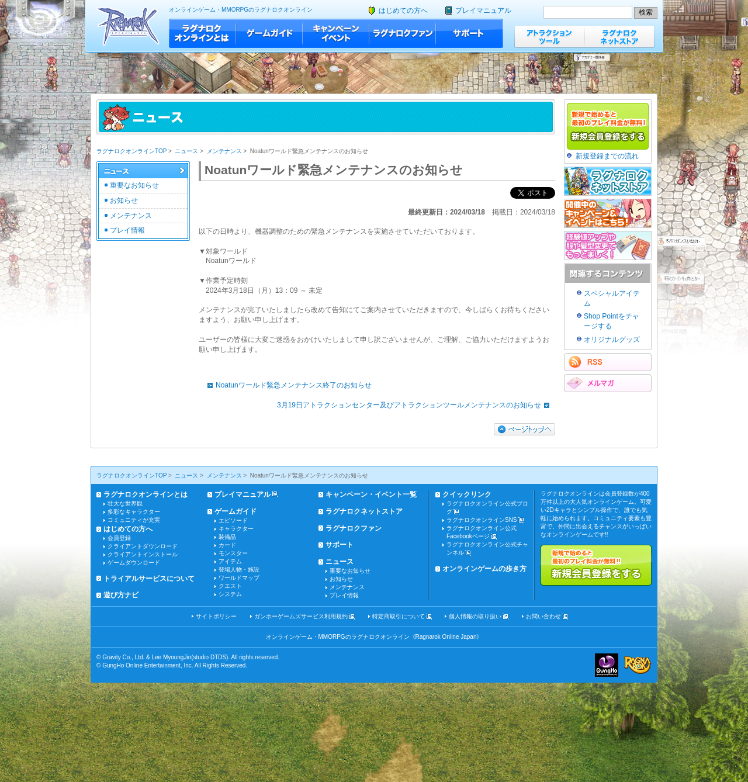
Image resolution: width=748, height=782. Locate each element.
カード (227, 545)
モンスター (233, 553)
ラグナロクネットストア (619, 36)
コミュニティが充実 (134, 520)
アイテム (230, 561)
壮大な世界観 (125, 503)
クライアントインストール (143, 554)
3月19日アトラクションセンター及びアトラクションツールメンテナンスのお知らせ (416, 405)
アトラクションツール (549, 36)
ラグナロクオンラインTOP (131, 151)
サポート (469, 33)
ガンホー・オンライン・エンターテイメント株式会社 (606, 665)
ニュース (186, 151)
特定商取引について (398, 616)
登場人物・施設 (239, 569)
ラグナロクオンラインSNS (481, 520)
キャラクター (236, 528)
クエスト (230, 586)
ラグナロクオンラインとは (202, 33)
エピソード (233, 520)
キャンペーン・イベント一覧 (371, 494)
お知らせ (124, 200)
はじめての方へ (403, 10)
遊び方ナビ (120, 595)
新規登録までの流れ (607, 156)
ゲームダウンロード (134, 562)
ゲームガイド (269, 33)
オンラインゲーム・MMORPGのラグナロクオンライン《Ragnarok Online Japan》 (374, 637)
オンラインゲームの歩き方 (484, 569)
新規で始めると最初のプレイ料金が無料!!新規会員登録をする (596, 565)
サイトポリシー (216, 616)
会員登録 (119, 538)
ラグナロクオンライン (128, 26)
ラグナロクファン (402, 33)
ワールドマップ (239, 578)
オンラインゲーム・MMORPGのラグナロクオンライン (241, 9)
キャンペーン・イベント (336, 33)
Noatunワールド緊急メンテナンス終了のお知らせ (287, 385)
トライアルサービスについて (149, 579)
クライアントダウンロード (143, 546)
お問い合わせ (543, 616)
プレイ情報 (127, 230)
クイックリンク (466, 494)
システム (230, 594)
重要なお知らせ (134, 185)
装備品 (227, 537)
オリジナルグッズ (612, 339)
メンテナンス (224, 151)
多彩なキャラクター (134, 511)
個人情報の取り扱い (475, 616)
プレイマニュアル (483, 10)
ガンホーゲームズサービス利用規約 (301, 616)
